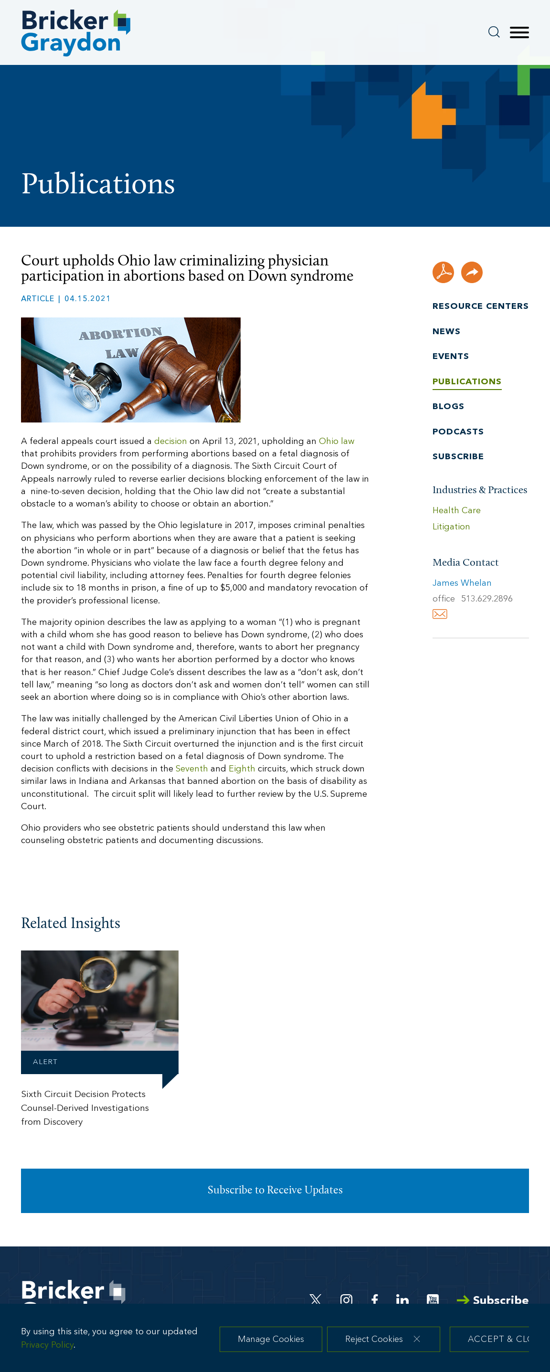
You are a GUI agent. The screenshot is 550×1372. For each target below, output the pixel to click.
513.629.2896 (487, 599)
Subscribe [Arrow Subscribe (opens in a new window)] (493, 1301)
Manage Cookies (271, 1344)
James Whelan (462, 583)
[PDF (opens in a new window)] (443, 272)
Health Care (457, 511)
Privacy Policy (47, 1350)
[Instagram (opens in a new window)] (347, 1300)
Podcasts (458, 432)
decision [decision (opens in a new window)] (170, 441)
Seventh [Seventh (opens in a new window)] (192, 769)
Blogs (449, 407)
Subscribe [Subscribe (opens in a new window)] (458, 457)
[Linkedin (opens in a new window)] (402, 1300)
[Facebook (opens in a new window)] (374, 1300)
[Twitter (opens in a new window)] (315, 1300)
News (447, 332)
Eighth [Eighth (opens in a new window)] (242, 769)
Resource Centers (481, 306)
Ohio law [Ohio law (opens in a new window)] (336, 441)
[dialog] (275, 1341)
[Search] (494, 32)
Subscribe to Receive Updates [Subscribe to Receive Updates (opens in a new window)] (275, 1190)
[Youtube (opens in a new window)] (433, 1300)
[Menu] (519, 33)
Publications (467, 382)
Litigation (451, 527)
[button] (472, 272)
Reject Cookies (374, 1344)
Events (451, 356)
